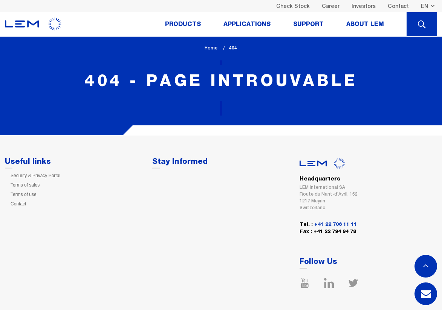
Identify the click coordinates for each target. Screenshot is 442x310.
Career (331, 6)
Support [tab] (308, 24)
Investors (364, 6)
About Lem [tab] (365, 24)
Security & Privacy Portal (35, 175)
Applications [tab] (247, 24)
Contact (398, 6)
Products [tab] (183, 24)
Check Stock (293, 6)
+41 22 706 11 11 (335, 224)
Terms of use (24, 194)
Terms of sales (25, 185)
